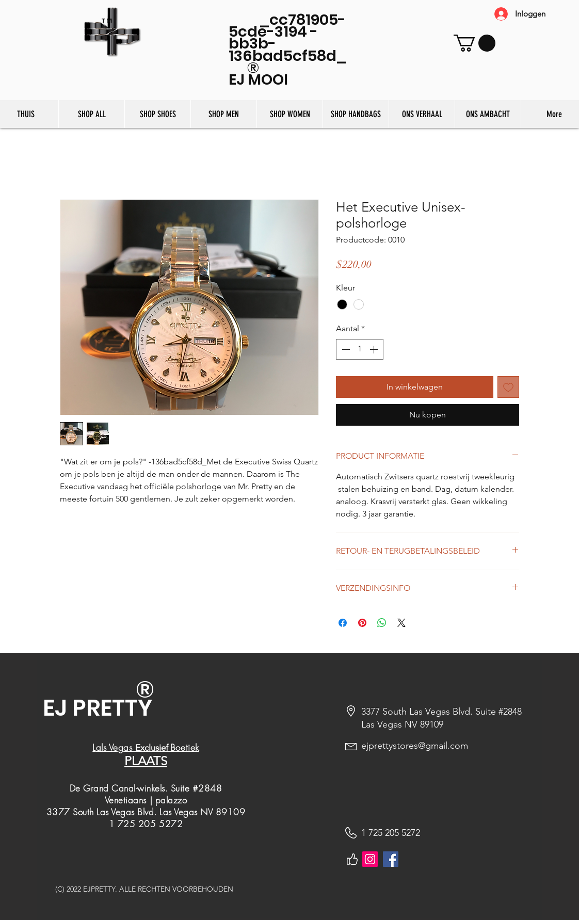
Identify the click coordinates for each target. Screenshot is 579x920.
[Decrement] (344, 349)
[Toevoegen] (508, 387)
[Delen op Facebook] (342, 623)
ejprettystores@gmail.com (414, 745)
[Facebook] (390, 859)
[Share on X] (401, 623)
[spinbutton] (359, 349)
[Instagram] (370, 859)
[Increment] (374, 349)
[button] (474, 43)
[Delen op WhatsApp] (382, 623)
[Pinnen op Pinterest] (362, 623)
